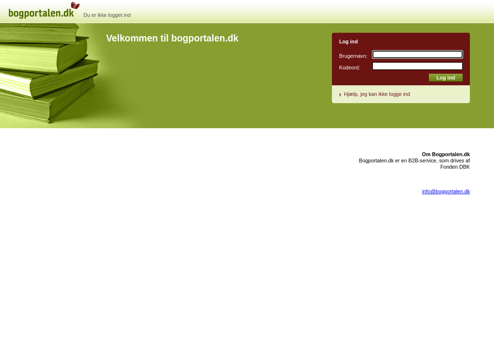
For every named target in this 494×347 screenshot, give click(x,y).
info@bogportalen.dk (446, 191)
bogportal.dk (53, 19)
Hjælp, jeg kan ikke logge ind (377, 94)
